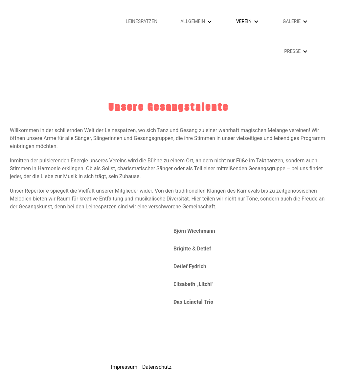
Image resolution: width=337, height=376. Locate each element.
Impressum (124, 367)
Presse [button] (292, 51)
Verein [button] (244, 21)
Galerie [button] (292, 21)
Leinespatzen (141, 21)
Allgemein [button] (192, 21)
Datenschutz (156, 367)
